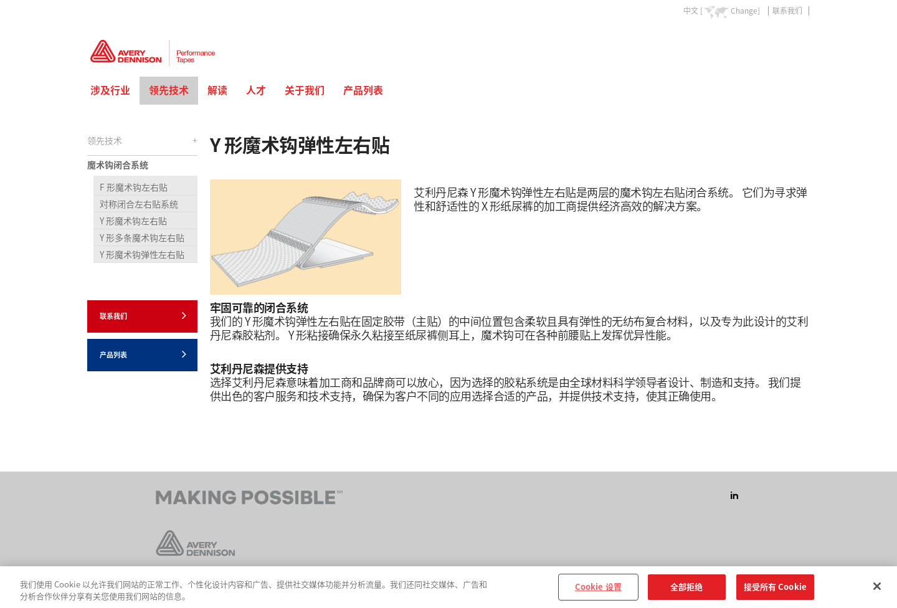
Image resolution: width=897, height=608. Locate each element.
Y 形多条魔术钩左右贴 (142, 238)
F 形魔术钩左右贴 (134, 187)
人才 (256, 90)
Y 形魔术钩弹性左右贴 (142, 254)
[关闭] (877, 590)
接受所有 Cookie (775, 591)
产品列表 (363, 90)
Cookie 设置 (598, 591)
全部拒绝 (686, 591)
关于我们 (305, 90)
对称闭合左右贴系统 (139, 204)
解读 (217, 90)
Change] (745, 10)
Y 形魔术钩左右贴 (133, 221)
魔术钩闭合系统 (117, 165)
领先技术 (169, 90)
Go (799, 39)
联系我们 (787, 10)
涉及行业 (110, 90)
